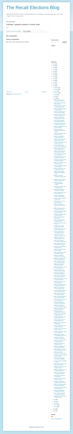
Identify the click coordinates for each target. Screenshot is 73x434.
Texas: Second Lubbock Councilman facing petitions (60, 241)
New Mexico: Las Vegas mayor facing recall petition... (60, 160)
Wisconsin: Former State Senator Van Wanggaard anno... (59, 172)
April (55, 401)
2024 (54, 65)
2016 (54, 80)
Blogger (42, 427)
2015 (54, 82)
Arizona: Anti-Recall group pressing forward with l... (59, 391)
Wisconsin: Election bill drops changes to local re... (60, 314)
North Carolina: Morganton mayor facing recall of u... (59, 121)
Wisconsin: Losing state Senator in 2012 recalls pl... (60, 256)
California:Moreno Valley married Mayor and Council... (60, 335)
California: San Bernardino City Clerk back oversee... (60, 364)
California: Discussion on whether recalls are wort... (59, 238)
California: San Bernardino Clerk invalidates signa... (59, 288)
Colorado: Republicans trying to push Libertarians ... (60, 166)
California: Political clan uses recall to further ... (59, 250)
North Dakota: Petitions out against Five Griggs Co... (59, 273)
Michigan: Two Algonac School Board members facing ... (60, 385)
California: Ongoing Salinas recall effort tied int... (59, 220)
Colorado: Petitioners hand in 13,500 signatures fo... (60, 320)
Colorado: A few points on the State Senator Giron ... (60, 317)
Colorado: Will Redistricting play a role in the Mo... (60, 355)
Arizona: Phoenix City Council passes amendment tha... (60, 291)
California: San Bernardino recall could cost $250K (59, 358)
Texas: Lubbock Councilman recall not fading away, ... (59, 262)
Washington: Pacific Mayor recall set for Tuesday (59, 190)
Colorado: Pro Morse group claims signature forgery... (59, 112)
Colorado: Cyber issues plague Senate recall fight (60, 212)
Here (7, 27)
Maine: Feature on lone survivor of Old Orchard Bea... (60, 267)
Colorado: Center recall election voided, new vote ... (60, 329)
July (55, 96)
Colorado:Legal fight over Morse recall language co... (60, 196)
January (55, 406)
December (56, 87)
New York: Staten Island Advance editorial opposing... (60, 146)
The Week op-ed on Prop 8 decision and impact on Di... (60, 124)
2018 (54, 76)
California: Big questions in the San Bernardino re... (60, 193)
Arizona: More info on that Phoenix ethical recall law (59, 270)
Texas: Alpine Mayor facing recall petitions (59, 376)
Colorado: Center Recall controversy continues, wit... (60, 338)
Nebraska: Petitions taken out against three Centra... (60, 140)
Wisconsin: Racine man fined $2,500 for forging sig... (60, 115)
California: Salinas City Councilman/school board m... (59, 205)
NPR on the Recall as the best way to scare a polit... (60, 300)
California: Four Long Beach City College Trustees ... (59, 294)
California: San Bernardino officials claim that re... (59, 264)
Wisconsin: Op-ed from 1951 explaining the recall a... (59, 169)
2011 (54, 410)
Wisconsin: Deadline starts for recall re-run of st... (60, 379)
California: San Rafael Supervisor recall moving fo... (60, 352)
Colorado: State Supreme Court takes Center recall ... (60, 143)
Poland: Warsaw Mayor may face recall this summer (59, 244)
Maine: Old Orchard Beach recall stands (59, 217)
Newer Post (9, 91)
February (56, 404)
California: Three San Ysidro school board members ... (59, 151)
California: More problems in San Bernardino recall (59, 209)
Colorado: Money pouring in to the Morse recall (60, 367)
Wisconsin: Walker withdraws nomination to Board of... (60, 285)
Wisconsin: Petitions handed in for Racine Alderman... (60, 309)
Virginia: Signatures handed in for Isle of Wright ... (60, 109)
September (56, 92)
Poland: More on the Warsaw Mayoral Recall (60, 103)
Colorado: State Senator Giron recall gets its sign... (60, 187)
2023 (54, 67)
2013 (54, 85)
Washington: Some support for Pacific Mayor (60, 323)
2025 (54, 64)
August (55, 94)
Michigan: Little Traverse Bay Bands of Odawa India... (60, 180)
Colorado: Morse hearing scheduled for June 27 (59, 226)
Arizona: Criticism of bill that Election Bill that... (59, 202)
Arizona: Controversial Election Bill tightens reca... (60, 247)
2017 (54, 78)
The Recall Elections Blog (32, 7)
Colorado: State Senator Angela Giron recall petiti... (60, 332)
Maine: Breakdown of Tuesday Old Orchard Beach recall (60, 350)
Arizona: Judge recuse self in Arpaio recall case (60, 282)
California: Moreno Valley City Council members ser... (60, 148)
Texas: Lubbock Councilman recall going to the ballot (59, 394)
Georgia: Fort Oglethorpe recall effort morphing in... (60, 127)
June (55, 98)
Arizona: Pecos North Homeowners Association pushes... (59, 130)
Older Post (44, 91)
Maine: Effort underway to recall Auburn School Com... (60, 279)
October (55, 91)
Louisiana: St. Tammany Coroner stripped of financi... (60, 306)
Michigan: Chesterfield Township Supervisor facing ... (60, 176)
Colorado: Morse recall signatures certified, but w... (60, 235)
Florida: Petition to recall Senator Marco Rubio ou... (60, 100)
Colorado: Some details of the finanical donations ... (60, 341)
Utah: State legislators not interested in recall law (59, 232)
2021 (54, 71)
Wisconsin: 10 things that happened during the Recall (60, 382)
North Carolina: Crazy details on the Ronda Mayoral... (59, 106)
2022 (54, 69)
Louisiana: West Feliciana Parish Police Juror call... (59, 118)
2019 (54, 74)
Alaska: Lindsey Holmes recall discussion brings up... (60, 253)
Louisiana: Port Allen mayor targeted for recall (59, 344)
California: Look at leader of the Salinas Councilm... (60, 163)
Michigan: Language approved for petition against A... (60, 370)
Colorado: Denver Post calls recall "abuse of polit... (59, 229)
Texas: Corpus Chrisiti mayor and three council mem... (59, 276)
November (56, 89)
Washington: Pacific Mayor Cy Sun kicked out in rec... (60, 157)
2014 (54, 84)
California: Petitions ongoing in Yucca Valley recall (60, 154)
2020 (54, 73)
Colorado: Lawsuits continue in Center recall (60, 199)
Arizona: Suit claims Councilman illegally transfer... (58, 183)
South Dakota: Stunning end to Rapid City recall (60, 397)
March (55, 403)
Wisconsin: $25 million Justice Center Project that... (60, 326)
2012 (54, 409)
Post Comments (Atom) (17, 94)
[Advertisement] (26, 83)
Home (26, 91)
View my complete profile (56, 418)
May (55, 399)
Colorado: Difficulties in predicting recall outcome (59, 311)
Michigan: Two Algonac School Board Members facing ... (60, 259)
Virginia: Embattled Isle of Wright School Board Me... (60, 303)
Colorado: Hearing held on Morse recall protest (59, 137)
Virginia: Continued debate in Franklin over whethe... (60, 373)
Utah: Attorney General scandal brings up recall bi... (60, 388)
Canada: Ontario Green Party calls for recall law (60, 134)
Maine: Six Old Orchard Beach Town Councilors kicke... (60, 297)
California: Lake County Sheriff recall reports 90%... (60, 215)
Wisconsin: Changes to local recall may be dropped (59, 347)
